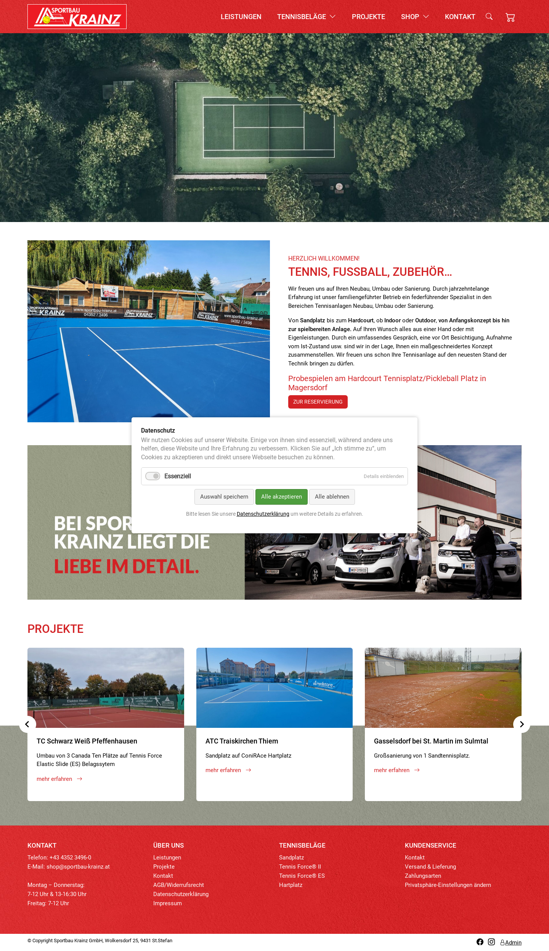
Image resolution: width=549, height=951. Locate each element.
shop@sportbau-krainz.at (78, 866)
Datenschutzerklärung (181, 894)
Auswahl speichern (224, 497)
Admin (510, 942)
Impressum (167, 903)
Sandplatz (291, 857)
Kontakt (460, 17)
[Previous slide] (27, 724)
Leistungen (241, 17)
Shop (415, 17)
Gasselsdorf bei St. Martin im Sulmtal (431, 741)
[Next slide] (521, 724)
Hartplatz (290, 885)
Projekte (368, 17)
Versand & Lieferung (430, 866)
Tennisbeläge (306, 17)
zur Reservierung (318, 402)
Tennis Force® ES (302, 875)
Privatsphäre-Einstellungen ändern (448, 885)
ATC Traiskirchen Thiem (241, 741)
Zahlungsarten (423, 875)
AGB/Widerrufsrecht (178, 885)
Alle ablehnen (332, 497)
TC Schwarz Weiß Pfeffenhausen (87, 741)
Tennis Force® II (300, 866)
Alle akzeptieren (281, 497)
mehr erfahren (59, 779)
